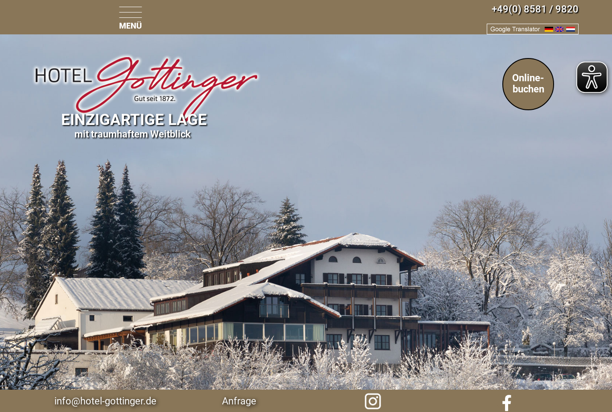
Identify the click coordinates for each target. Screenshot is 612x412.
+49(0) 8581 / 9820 (535, 9)
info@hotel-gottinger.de (105, 401)
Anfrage (239, 401)
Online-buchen (528, 83)
